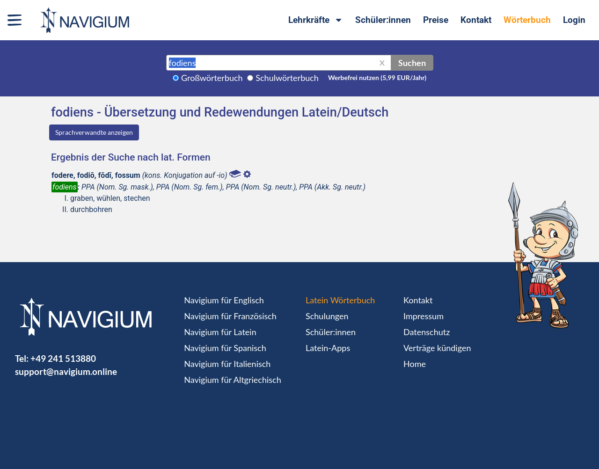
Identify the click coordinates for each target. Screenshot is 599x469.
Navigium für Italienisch (227, 364)
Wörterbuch (527, 20)
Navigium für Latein (220, 332)
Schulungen (327, 316)
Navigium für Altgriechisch (232, 379)
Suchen (412, 63)
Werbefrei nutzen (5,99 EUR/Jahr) (377, 77)
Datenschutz (426, 332)
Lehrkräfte (315, 20)
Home (414, 364)
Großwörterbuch (212, 77)
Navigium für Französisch (230, 316)
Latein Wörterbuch (340, 300)
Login (574, 20)
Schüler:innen (383, 20)
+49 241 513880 (63, 358)
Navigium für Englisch (224, 300)
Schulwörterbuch (287, 77)
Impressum (423, 316)
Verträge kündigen (437, 348)
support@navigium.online (66, 371)
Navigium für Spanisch (225, 348)
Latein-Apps (328, 348)
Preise (435, 20)
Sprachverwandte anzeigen (94, 132)
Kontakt (475, 20)
